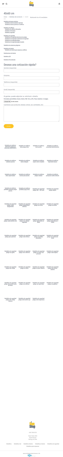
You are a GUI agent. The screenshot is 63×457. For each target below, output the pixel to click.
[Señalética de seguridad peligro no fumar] (24, 261)
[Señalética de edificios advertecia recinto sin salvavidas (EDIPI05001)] (10, 140)
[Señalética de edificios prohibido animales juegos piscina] (10, 182)
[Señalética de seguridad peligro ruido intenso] (24, 229)
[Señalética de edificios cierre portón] (38, 140)
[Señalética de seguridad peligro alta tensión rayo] (24, 292)
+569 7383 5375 (33, 432)
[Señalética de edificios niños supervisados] (10, 168)
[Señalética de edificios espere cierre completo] (38, 154)
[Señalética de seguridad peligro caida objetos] (52, 245)
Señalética (8, 444)
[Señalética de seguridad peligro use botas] (52, 198)
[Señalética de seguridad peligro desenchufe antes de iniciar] (10, 277)
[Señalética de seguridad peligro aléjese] (52, 183)
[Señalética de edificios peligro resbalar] (38, 168)
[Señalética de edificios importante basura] (52, 155)
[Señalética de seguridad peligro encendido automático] (38, 229)
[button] (3, 4)
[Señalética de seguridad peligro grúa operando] (10, 229)
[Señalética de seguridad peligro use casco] (38, 198)
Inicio (5, 17)
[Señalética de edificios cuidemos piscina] (10, 155)
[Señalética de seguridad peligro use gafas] (10, 245)
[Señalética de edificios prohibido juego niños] (24, 182)
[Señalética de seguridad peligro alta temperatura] (38, 292)
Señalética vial (17, 444)
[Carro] (59, 4)
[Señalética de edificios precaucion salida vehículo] (52, 168)
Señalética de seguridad (53, 444)
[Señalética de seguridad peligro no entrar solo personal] (38, 245)
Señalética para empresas (32, 446)
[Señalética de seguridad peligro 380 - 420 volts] (38, 183)
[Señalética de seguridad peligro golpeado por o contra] (52, 214)
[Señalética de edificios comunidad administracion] (52, 140)
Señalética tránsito (28, 444)
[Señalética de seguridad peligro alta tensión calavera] (52, 261)
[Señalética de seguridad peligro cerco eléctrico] (24, 245)
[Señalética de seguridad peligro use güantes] (52, 277)
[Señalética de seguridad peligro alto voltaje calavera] (10, 292)
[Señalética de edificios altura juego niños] (24, 140)
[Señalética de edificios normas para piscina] (24, 168)
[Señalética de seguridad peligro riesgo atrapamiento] (10, 198)
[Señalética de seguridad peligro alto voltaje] (10, 261)
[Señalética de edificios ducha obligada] (24, 154)
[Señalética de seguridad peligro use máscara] (24, 277)
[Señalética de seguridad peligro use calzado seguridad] (24, 214)
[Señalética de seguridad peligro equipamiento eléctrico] (24, 198)
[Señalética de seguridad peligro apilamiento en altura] (38, 214)
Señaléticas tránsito (40, 444)
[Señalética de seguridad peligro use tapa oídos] (38, 277)
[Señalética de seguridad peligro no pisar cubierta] (38, 261)
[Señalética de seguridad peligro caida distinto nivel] (10, 214)
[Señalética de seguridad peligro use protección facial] (52, 229)
